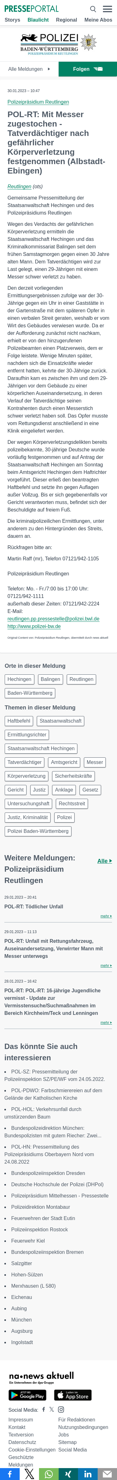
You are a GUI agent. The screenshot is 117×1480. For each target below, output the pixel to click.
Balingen (50, 679)
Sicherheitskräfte (73, 776)
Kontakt (16, 1427)
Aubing (19, 1308)
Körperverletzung (26, 776)
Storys (12, 20)
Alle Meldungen (29, 69)
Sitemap (67, 1442)
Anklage (64, 789)
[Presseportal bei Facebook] (41, 1410)
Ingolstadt (22, 1342)
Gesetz (90, 789)
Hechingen (19, 679)
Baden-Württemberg (29, 693)
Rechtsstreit (72, 803)
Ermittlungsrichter (26, 734)
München (21, 1319)
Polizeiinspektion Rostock (39, 1229)
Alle (104, 861)
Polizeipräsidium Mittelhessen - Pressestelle (60, 1195)
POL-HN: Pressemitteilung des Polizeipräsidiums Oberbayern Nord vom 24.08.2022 (49, 1154)
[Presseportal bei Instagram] (59, 1409)
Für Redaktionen (76, 1419)
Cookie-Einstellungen (32, 1449)
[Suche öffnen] (93, 9)
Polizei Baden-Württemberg (38, 831)
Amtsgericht (64, 762)
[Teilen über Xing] (68, 1474)
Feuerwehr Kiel (28, 1241)
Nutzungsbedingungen (83, 1427)
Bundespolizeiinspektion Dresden (48, 1173)
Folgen (87, 69)
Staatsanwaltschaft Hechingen (41, 748)
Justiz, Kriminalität (27, 817)
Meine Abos (98, 20)
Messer (95, 762)
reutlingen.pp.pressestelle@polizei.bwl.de (53, 618)
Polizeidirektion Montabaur (40, 1207)
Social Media (72, 1449)
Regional (66, 20)
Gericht (15, 789)
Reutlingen (19, 186)
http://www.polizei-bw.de (34, 626)
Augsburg (22, 1331)
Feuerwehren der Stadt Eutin (43, 1218)
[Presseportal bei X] (49, 1410)
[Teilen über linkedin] (88, 1474)
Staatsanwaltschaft (60, 721)
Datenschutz (22, 1442)
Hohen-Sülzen (27, 1274)
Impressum (20, 1419)
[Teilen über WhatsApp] (49, 1474)
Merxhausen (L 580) (33, 1286)
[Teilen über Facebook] (10, 1474)
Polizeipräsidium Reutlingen (38, 102)
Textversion (21, 1434)
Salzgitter (21, 1263)
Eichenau (21, 1297)
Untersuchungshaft (28, 803)
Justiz (39, 789)
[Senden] (107, 1474)
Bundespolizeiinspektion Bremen (47, 1252)
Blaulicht (38, 20)
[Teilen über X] (29, 1474)
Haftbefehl (18, 721)
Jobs (63, 1434)
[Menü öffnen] (107, 9)
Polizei (64, 817)
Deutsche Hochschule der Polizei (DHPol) (57, 1184)
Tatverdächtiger (24, 762)
